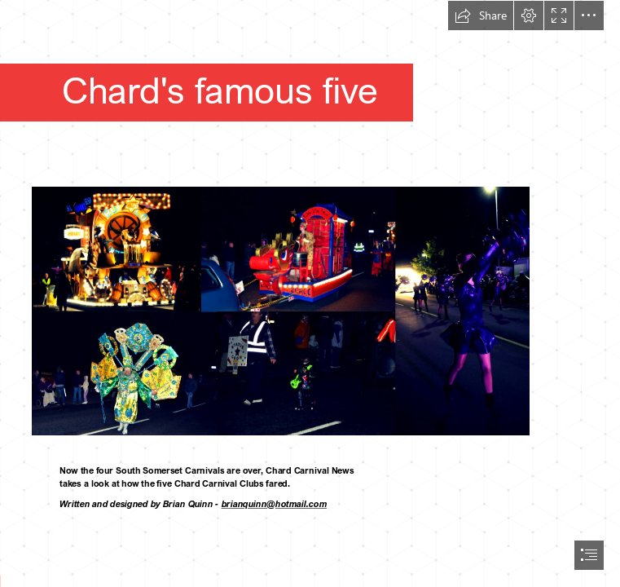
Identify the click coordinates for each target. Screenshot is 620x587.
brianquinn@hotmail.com (274, 504)
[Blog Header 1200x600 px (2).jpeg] (310, 292)
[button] (480, 15)
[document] (310, 293)
